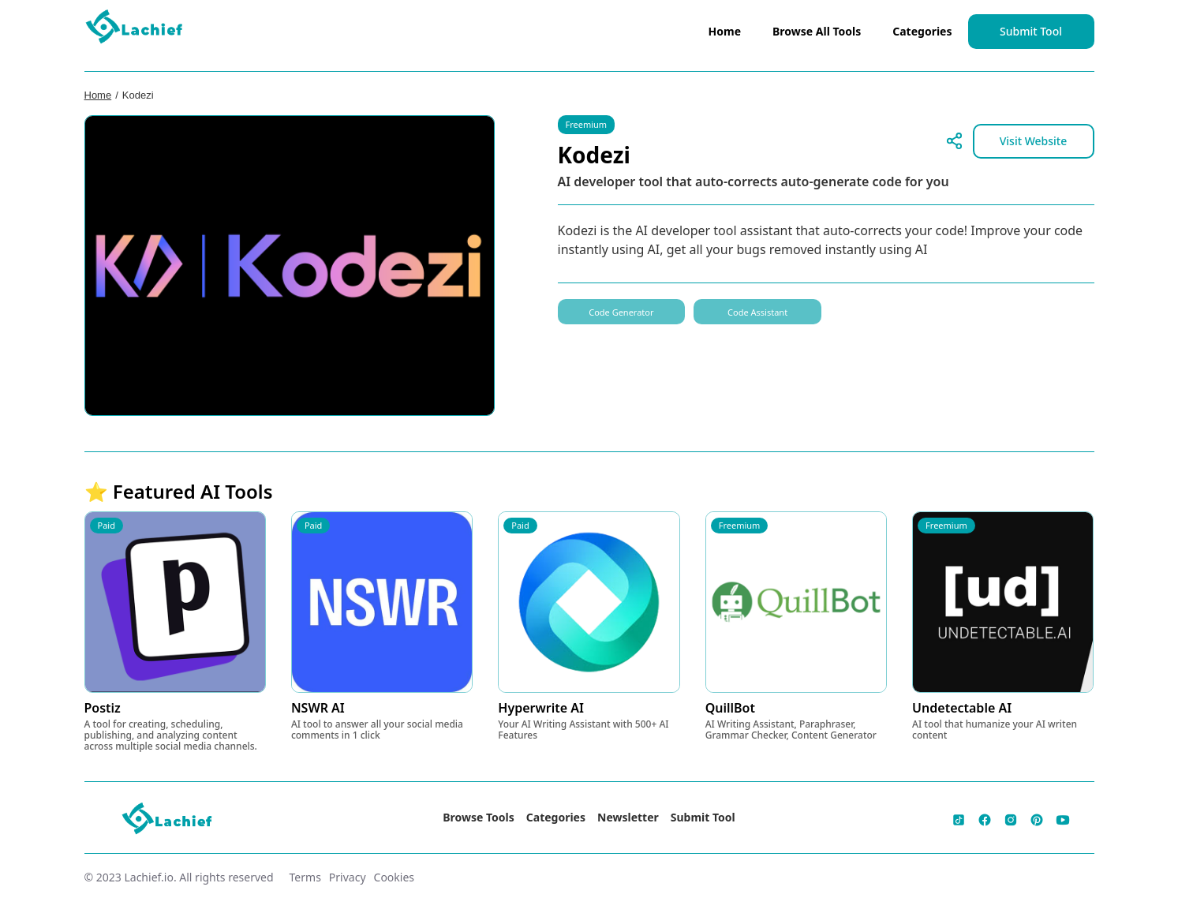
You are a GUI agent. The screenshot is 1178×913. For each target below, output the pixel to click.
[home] (134, 30)
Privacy (347, 877)
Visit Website (1034, 140)
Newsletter (628, 817)
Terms (305, 877)
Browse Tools (478, 817)
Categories (922, 31)
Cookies (394, 877)
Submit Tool (1031, 31)
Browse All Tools (816, 31)
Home (725, 31)
